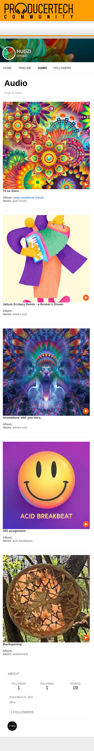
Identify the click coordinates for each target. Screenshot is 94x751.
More (59, 68)
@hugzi (22, 55)
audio (42, 68)
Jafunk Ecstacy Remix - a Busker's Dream (33, 304)
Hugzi (7, 92)
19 (75, 686)
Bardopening (12, 644)
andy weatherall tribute (28, 197)
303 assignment (14, 531)
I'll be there (11, 191)
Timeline (24, 68)
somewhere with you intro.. (22, 417)
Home (7, 68)
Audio (18, 92)
